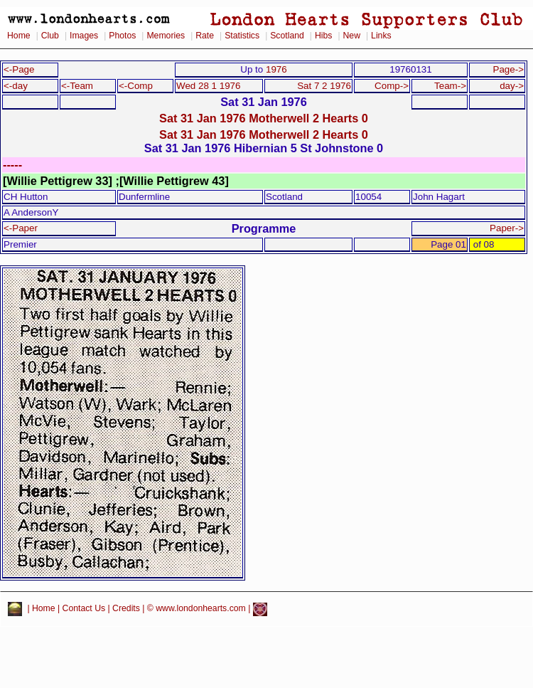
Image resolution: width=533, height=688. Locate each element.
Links (381, 36)
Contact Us (84, 609)
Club (50, 36)
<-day (16, 85)
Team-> (450, 85)
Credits (126, 609)
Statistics (242, 36)
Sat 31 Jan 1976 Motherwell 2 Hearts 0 (263, 118)
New (351, 36)
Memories (165, 36)
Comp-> (392, 85)
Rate (204, 36)
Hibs (323, 36)
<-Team (77, 85)
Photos (122, 36)
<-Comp (136, 85)
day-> (512, 85)
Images (84, 36)
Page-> (508, 69)
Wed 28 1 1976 (208, 85)
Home (19, 36)
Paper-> (507, 228)
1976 (276, 69)
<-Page (19, 69)
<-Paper (21, 228)
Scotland (287, 36)
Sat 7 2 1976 (324, 85)
